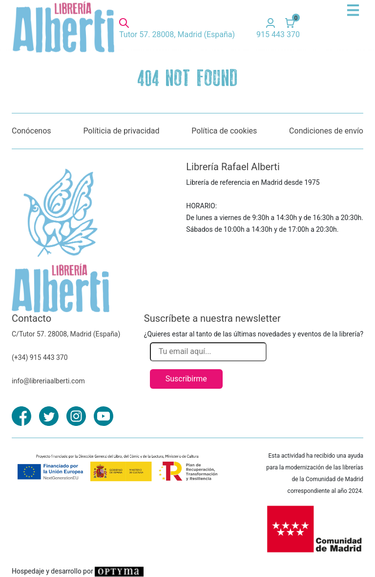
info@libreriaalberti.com (48, 381)
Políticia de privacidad (121, 130)
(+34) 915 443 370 (40, 357)
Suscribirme (186, 378)
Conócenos (31, 130)
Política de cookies (224, 130)
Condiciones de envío (326, 130)
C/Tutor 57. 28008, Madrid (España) (66, 334)
